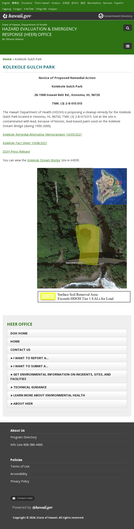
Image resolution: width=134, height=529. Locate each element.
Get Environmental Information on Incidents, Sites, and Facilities (60, 376)
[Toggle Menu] (127, 46)
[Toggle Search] (127, 27)
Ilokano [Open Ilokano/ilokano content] (56, 2)
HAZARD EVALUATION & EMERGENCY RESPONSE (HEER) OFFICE (39, 31)
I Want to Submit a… (30, 366)
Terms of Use (20, 466)
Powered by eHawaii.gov (33, 509)
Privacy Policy (19, 481)
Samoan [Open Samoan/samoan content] (107, 2)
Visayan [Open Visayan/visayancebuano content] (52, 8)
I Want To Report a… (31, 358)
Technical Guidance (30, 387)
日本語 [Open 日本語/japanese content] (66, 2)
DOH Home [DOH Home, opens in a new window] (19, 333)
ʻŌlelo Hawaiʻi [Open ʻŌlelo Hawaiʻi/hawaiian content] (42, 2)
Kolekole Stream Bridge (43, 160)
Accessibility (18, 473)
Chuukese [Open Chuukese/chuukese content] (26, 2)
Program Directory (23, 437)
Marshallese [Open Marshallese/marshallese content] (94, 2)
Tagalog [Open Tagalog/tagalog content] (6, 8)
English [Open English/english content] (6, 2)
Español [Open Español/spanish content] (118, 2)
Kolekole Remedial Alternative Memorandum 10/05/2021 (42, 134)
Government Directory (118, 16)
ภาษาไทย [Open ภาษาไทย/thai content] (28, 8)
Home (15, 341)
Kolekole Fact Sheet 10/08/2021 (25, 143)
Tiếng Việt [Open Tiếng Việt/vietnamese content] (41, 8)
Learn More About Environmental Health (49, 395)
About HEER (23, 403)
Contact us (20, 350)
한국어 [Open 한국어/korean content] (74, 2)
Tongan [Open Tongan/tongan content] (17, 8)
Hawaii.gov (16, 16)
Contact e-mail (25, 498)
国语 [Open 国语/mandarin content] (83, 2)
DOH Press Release (16, 151)
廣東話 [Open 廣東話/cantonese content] (15, 2)
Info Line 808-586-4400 (26, 444)
